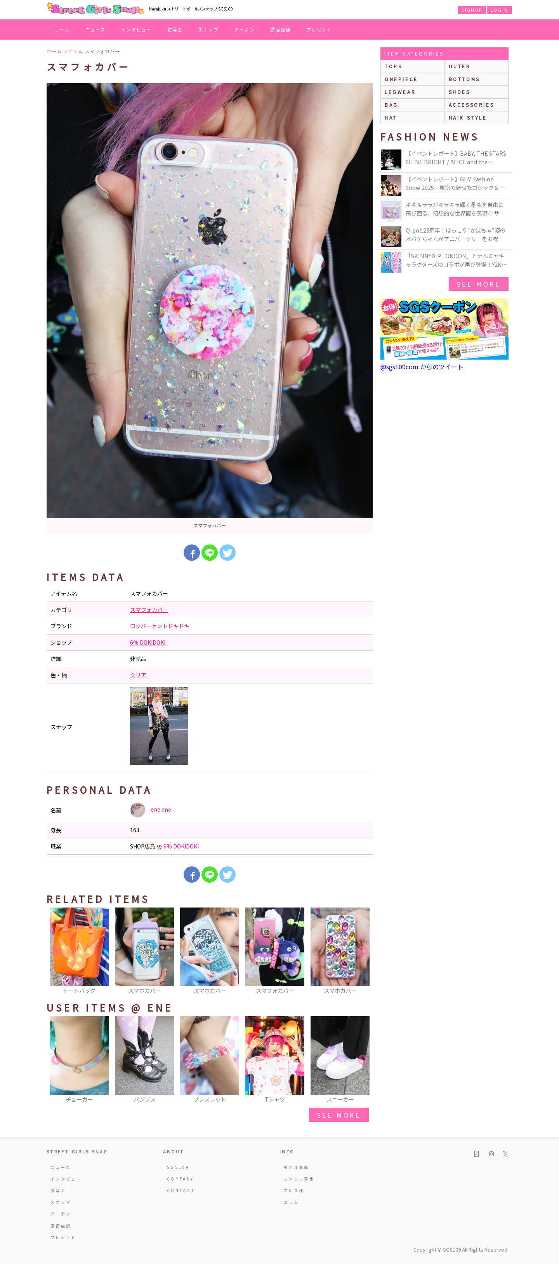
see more (339, 1115)
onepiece (401, 79)
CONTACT (181, 1190)
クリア (138, 675)
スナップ (208, 29)
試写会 (175, 29)
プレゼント (319, 29)
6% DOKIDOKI (147, 642)
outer (460, 66)
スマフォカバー (149, 610)
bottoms (464, 79)
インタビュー (136, 29)
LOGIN (499, 10)
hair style (468, 117)
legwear (400, 92)
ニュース (95, 29)
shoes (459, 92)
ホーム (62, 29)
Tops (393, 66)
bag (391, 104)
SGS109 (178, 1167)
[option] (210, 308)
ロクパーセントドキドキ (159, 626)
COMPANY (180, 1179)
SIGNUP (472, 10)
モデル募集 (296, 1167)
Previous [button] (56, 951)
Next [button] (363, 951)
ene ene (150, 810)
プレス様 (293, 1190)
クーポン (244, 29)
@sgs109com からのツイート (422, 366)
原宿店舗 (280, 29)
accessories (472, 104)
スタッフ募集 (298, 1179)
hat (391, 117)
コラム (291, 1202)
